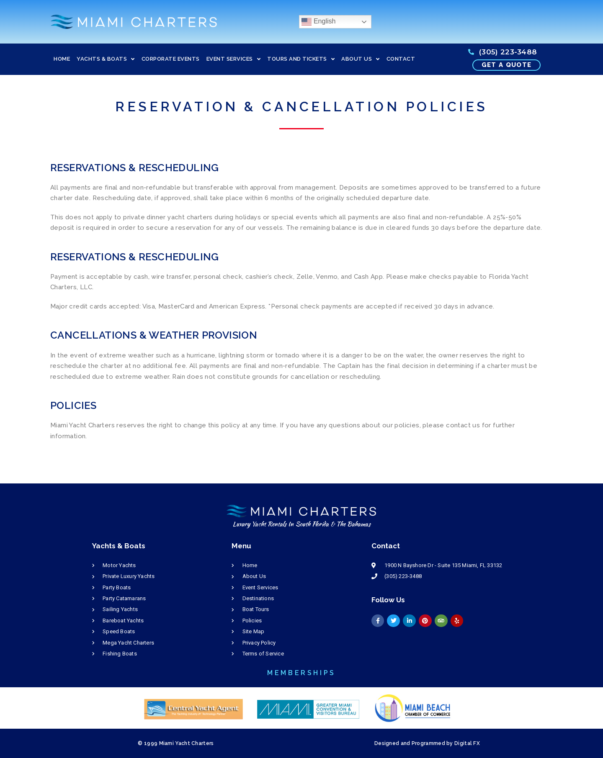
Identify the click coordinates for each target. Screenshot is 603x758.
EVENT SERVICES (233, 59)
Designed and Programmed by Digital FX (427, 743)
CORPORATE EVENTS (171, 59)
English (318, 22)
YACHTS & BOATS (106, 59)
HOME (62, 59)
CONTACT (401, 59)
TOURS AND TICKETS (301, 59)
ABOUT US (360, 59)
